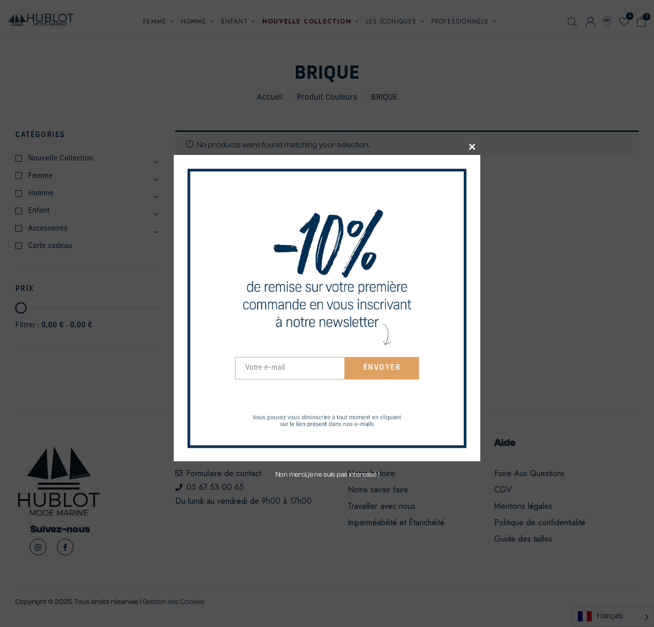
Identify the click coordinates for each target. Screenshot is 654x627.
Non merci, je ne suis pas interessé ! (327, 475)
